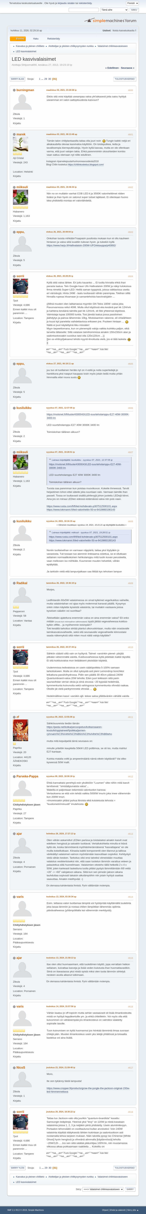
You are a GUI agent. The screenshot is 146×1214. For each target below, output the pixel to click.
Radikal (22, 583)
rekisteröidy (85, 3)
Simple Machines (36, 1210)
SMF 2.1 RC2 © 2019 (17, 1210)
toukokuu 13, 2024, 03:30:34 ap (61, 896)
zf (18, 717)
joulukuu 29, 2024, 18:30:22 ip (60, 1112)
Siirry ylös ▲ (133, 1210)
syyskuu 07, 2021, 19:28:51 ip (60, 452)
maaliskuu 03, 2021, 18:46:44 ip (61, 187)
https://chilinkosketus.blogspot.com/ (86, 164)
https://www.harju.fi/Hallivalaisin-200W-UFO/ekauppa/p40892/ (81, 245)
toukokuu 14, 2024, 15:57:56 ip (61, 1006)
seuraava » (127, 67)
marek (21, 134)
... (42, 78)
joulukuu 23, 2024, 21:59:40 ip (60, 1067)
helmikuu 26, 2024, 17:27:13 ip (60, 833)
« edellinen (112, 67)
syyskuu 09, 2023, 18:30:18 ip (60, 776)
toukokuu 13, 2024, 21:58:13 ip (61, 958)
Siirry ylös (17, 1168)
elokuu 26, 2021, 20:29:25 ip (59, 276)
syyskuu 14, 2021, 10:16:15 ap (60, 521)
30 (49, 78)
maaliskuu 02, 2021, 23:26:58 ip (61, 90)
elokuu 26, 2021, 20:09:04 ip (59, 232)
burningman (25, 90)
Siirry (78, 1189)
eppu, (21, 231)
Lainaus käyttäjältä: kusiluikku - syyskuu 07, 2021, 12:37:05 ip (82, 460)
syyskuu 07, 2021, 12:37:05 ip (60, 408)
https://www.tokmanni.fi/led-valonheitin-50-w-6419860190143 (81, 509)
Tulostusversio (124, 79)
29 (45, 78)
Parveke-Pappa (27, 776)
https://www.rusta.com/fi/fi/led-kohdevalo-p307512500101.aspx (82, 506)
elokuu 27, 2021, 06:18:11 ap (60, 363)
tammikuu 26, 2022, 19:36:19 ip (61, 583)
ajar (19, 833)
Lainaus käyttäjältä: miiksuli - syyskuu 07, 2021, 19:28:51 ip (81, 532)
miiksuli (22, 187)
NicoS (21, 1067)
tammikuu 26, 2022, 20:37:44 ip (61, 647)
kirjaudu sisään (66, 3)
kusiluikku (24, 407)
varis (20, 896)
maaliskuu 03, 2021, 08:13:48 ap (61, 134)
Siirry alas (17, 79)
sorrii (20, 276)
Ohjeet (105, 1210)
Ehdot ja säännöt (117, 1210)
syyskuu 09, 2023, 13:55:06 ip (60, 717)
